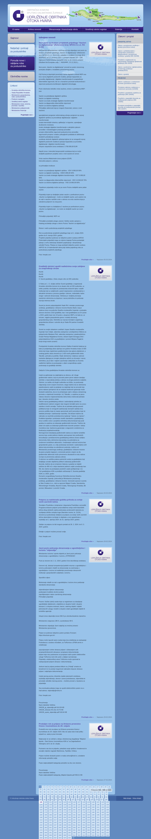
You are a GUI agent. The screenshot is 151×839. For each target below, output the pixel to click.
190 (69, 815)
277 (55, 830)
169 (41, 812)
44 (60, 792)
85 (79, 797)
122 (102, 802)
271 (98, 827)
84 (75, 797)
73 (102, 794)
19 (105, 787)
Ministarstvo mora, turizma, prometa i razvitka (21, 104)
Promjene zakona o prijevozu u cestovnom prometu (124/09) (129, 88)
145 (69, 807)
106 (96, 799)
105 (92, 799)
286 (98, 830)
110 (45, 802)
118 (83, 802)
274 (41, 830)
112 (55, 802)
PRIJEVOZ (122, 78)
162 (79, 810)
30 (75, 789)
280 (69, 830)
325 (69, 838)
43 (56, 792)
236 (74, 822)
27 (64, 789)
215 (45, 820)
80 (60, 797)
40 (44, 792)
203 (60, 817)
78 (52, 797)
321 (50, 838)
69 (87, 794)
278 (60, 830)
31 (79, 789)
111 (50, 802)
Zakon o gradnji (123, 74)
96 (52, 799)
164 (88, 810)
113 (60, 802)
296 (74, 832)
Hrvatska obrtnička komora (21, 90)
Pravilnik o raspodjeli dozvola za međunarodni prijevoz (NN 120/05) (129, 100)
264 (64, 827)
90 (98, 797)
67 (79, 794)
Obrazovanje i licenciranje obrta (63, 29)
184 (41, 815)
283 (83, 830)
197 (102, 815)
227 (102, 820)
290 (45, 832)
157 (55, 810)
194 (88, 815)
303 (107, 832)
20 (109, 787)
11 (74, 787)
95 (48, 799)
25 (56, 789)
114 (64, 802)
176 (74, 812)
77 (48, 797)
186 (50, 815)
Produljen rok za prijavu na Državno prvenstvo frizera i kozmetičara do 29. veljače (60, 725)
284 (88, 830)
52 (91, 792)
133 (83, 804)
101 (73, 799)
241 (98, 822)
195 (93, 815)
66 (75, 794)
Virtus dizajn (137, 798)
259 (41, 827)
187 (55, 815)
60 (52, 794)
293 (60, 832)
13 (82, 787)
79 (56, 797)
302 (102, 832)
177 (79, 812)
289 (41, 832)
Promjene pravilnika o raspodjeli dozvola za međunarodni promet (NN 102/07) (129, 107)
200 (45, 817)
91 (102, 797)
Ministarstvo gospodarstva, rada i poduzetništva (21, 96)
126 (50, 804)
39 (40, 792)
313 (83, 835)
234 (64, 822)
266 (74, 827)
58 (44, 794)
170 (45, 812)
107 (101, 799)
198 (107, 815)
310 (69, 835)
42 (52, 792)
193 (83, 815)
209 (88, 817)
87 (87, 797)
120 (93, 802)
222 (79, 820)
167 (102, 810)
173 (60, 812)
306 (50, 835)
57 (40, 794)
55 (102, 792)
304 (41, 835)
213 (107, 817)
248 (60, 825)
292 (55, 832)
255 (93, 825)
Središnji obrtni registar (96, 29)
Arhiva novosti (34, 29)
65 (71, 794)
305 (45, 835)
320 (45, 838)
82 (67, 797)
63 (64, 794)
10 (70, 787)
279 (64, 830)
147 (79, 807)
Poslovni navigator (18, 99)
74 (106, 794)
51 (87, 792)
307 (55, 835)
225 (93, 820)
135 (93, 804)
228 (107, 820)
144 (64, 807)
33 (87, 789)
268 (83, 827)
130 (69, 804)
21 (40, 789)
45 (64, 792)
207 (79, 817)
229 (41, 822)
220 (69, 820)
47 (71, 792)
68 (83, 794)
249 (64, 825)
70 (91, 794)
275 (45, 830)
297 (79, 832)
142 (55, 807)
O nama (15, 29)
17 (98, 787)
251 (74, 825)
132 (79, 804)
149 (88, 807)
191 (74, 815)
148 (83, 807)
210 (93, 817)
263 (60, 827)
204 (64, 817)
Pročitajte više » (87, 259)
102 (77, 799)
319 (41, 838)
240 (93, 822)
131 (74, 804)
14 (86, 787)
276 (50, 830)
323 (60, 838)
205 (69, 817)
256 (98, 825)
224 (88, 820)
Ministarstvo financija (19, 110)
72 (98, 794)
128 (60, 804)
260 (45, 827)
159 (64, 810)
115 (69, 802)
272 (102, 827)
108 (106, 799)
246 (50, 825)
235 (69, 822)
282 (79, 830)
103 (82, 799)
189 (64, 815)
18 (101, 787)
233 (60, 822)
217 (55, 820)
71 (95, 794)
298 (83, 832)
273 (107, 827)
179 (88, 812)
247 (55, 825)
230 (45, 822)
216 (50, 820)
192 (79, 815)
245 (45, 825)
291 (50, 832)
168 (107, 810)
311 (74, 835)
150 (93, 807)
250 (69, 825)
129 (64, 804)
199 (41, 817)
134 (88, 804)
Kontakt (135, 29)
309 (64, 835)
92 (106, 797)
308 (60, 835)
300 (93, 832)
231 (50, 822)
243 (107, 822)
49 (79, 792)
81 (64, 797)
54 (98, 792)
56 (106, 792)
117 (79, 802)
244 (41, 825)
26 (60, 789)
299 (88, 832)
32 (83, 789)
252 (79, 825)
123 (107, 802)
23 (48, 789)
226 (98, 820)
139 (41, 807)
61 (56, 794)
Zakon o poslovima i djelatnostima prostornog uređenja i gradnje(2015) (130, 68)
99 (64, 799)
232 (55, 822)
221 (74, 820)
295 (69, 832)
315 (93, 835)
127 (55, 804)
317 (102, 835)
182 (102, 812)
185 (45, 815)
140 (45, 807)
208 (83, 817)
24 (52, 789)
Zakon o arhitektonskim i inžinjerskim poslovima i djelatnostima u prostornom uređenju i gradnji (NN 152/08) (128, 53)
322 (55, 838)
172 (55, 812)
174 (64, 812)
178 (83, 812)
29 (71, 789)
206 (74, 817)
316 (98, 835)
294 (64, 832)
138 (107, 804)
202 (55, 817)
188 (60, 815)
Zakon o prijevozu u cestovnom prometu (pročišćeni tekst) (129, 82)
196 (98, 815)
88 (91, 797)
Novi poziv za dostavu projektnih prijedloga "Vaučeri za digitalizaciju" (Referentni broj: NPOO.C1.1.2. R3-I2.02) (62, 45)
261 (50, 827)
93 (40, 799)
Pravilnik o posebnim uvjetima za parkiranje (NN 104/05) (129, 93)
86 (83, 797)
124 (41, 804)
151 (98, 807)
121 (98, 802)
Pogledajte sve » (27, 115)
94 (44, 799)
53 (95, 792)
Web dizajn (127, 798)
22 (44, 789)
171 (50, 812)
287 (102, 830)
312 (79, 835)
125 (45, 804)
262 (55, 827)
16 (94, 787)
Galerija (118, 29)
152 (102, 807)
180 (93, 812)
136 (98, 804)
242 (102, 822)
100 (68, 799)
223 (83, 820)
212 (102, 817)
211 (98, 817)
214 (41, 820)
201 (50, 817)
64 (67, 794)
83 (71, 797)
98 (60, 799)
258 (107, 825)
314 (88, 835)
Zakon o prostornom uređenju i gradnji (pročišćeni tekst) (128, 46)
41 (48, 792)
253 (83, 825)
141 (50, 807)
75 (40, 797)
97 (56, 799)
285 (93, 830)
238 (83, 822)
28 (67, 789)
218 (60, 820)
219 (64, 820)
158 (60, 810)
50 (83, 792)
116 (74, 802)
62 (60, 794)
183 (107, 812)
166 (98, 810)
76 (44, 797)
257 (102, 825)
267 (79, 827)
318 (107, 835)
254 (88, 825)
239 (88, 822)
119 (88, 802)
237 (79, 822)
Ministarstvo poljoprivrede (20, 108)
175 (69, 812)
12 (78, 787)
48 (75, 792)
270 (93, 827)
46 (67, 792)
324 (64, 838)
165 (93, 810)
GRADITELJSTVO (124, 42)
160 (69, 810)
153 (107, 807)
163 (83, 810)
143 (60, 807)
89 (95, 797)
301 (98, 832)
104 (87, 799)
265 (69, 827)
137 (102, 804)
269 (88, 827)
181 (98, 812)
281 (74, 830)
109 (41, 802)
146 (74, 807)
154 (41, 810)
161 (74, 810)
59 (48, 794)
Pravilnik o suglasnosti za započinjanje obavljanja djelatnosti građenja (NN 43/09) (130, 61)
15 (90, 787)
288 (107, 830)
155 (45, 810)
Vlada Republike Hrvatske (21, 92)
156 (50, 810)
